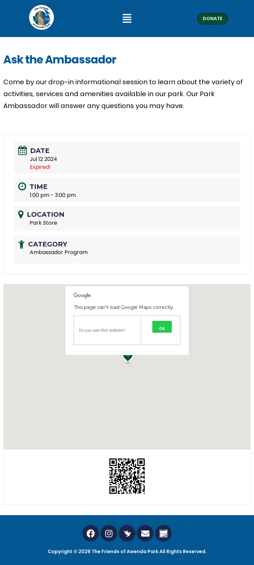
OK (162, 328)
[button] (127, 18)
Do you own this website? (102, 330)
